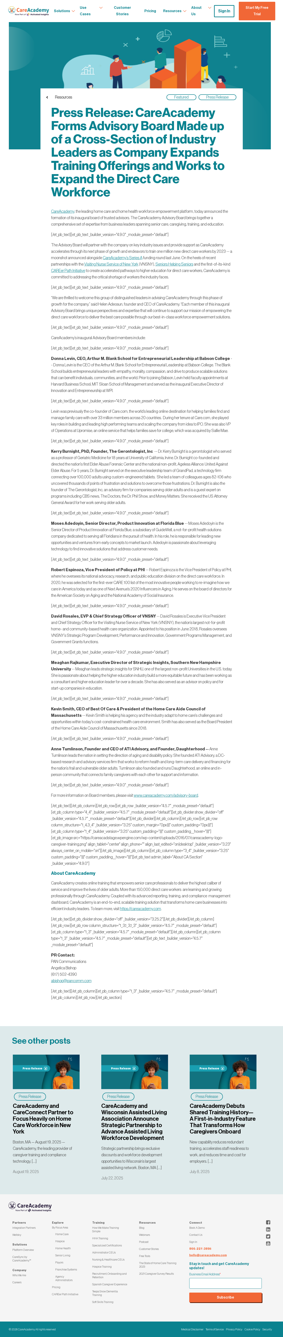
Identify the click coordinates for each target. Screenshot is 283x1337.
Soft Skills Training (102, 1302)
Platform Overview (23, 1249)
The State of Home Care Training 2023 (157, 1265)
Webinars (144, 1234)
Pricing (56, 1287)
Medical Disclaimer (192, 1329)
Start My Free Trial (257, 11)
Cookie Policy (252, 1329)
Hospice (60, 1241)
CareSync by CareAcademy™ (21, 1258)
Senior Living (62, 1255)
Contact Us (195, 1234)
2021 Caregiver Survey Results (156, 1273)
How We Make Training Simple (105, 1229)
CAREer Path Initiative (65, 1294)
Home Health (63, 1248)
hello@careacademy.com (208, 1255)
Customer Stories (149, 1249)
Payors (59, 1262)
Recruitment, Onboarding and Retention (109, 1275)
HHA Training (100, 1238)
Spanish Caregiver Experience (109, 1284)
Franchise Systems (66, 1269)
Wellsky (16, 1234)
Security (267, 1329)
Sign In (224, 11)
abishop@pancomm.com (71, 981)
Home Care (62, 1234)
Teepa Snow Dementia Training (105, 1293)
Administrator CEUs (104, 1252)
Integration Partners (24, 1227)
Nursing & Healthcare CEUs (108, 1259)
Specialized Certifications (107, 1245)
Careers (16, 1282)
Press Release (30, 1097)
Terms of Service (215, 1329)
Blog (141, 1227)
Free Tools (144, 1256)
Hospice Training (102, 1266)
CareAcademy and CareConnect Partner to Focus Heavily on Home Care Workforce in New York (43, 1119)
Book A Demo (197, 1227)
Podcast (144, 1241)
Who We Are (19, 1275)
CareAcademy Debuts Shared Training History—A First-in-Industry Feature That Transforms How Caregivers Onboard (223, 1119)
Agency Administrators (64, 1278)
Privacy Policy (234, 1329)
